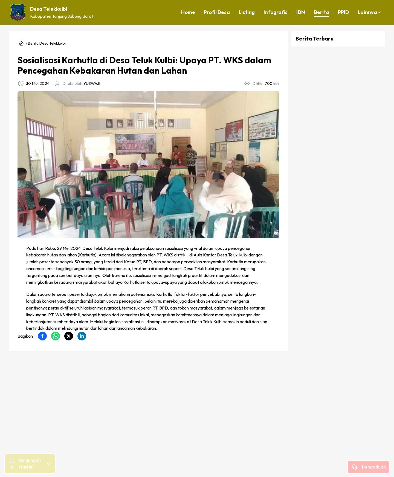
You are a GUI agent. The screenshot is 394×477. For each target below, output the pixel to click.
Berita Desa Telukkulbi (47, 43)
